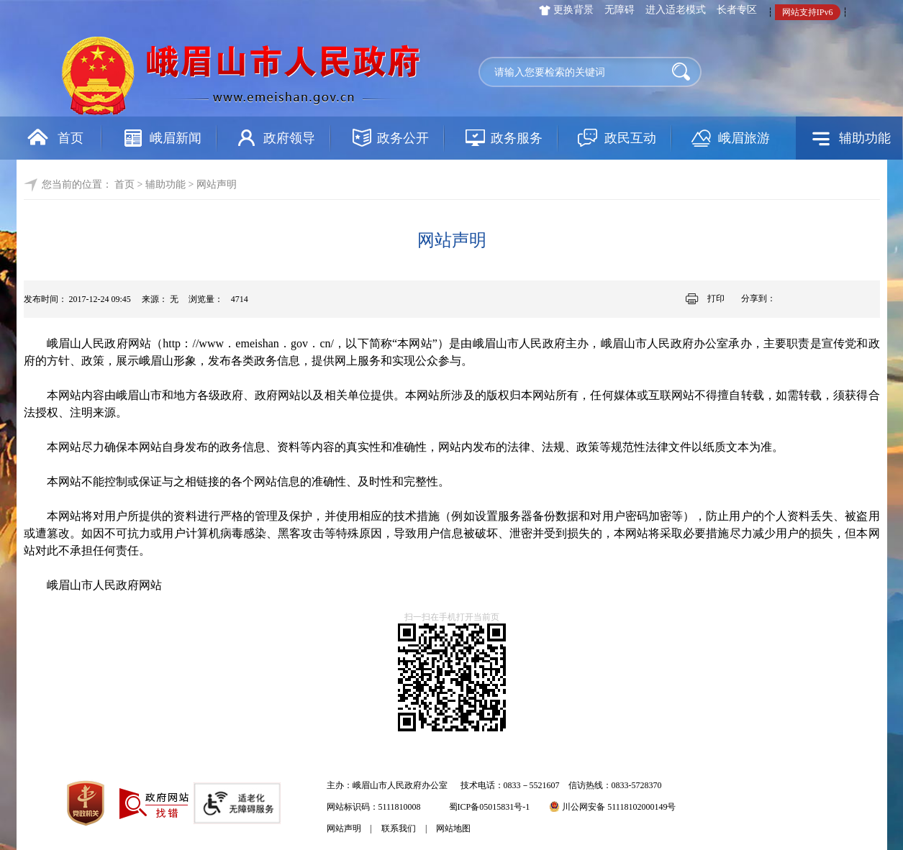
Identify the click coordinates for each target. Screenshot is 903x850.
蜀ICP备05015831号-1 (489, 807)
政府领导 (289, 138)
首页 (70, 138)
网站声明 (344, 828)
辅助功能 (865, 138)
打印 (716, 298)
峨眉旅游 (744, 138)
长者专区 (737, 9)
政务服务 (517, 138)
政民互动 (630, 138)
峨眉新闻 (175, 138)
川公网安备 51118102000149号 (612, 807)
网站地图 (453, 828)
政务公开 (403, 138)
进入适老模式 (675, 9)
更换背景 (573, 9)
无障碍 (619, 9)
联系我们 (398, 828)
